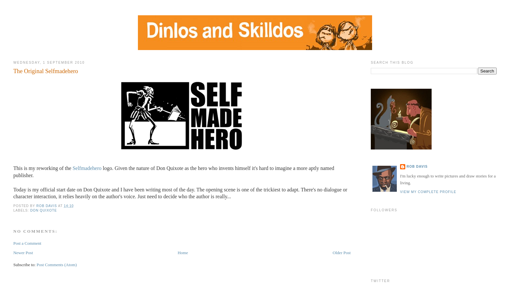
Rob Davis (417, 166)
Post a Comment (27, 243)
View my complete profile (428, 192)
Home (183, 252)
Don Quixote (43, 210)
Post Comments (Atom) (56, 264)
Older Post (342, 252)
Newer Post (23, 252)
